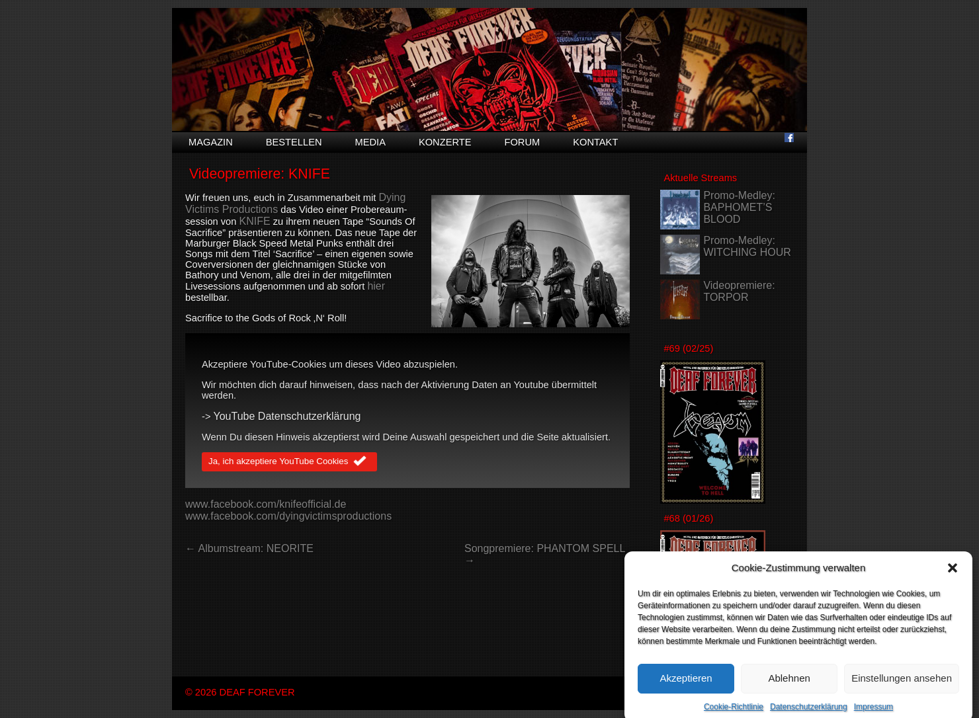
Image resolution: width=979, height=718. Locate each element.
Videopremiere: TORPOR (739, 291)
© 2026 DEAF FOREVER (240, 692)
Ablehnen (789, 684)
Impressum (873, 713)
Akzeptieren (686, 684)
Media (370, 142)
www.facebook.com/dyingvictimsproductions (288, 516)
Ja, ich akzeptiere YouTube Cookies (289, 462)
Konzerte (445, 142)
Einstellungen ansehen (901, 684)
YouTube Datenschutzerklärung (287, 416)
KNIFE (254, 221)
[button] (952, 574)
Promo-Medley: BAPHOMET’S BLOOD (739, 207)
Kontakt (595, 142)
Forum (522, 142)
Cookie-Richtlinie (733, 713)
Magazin (211, 142)
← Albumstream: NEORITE (249, 548)
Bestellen (294, 142)
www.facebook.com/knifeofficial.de (265, 504)
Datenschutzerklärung (808, 713)
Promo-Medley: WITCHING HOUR (746, 246)
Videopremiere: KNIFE (259, 174)
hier (376, 286)
